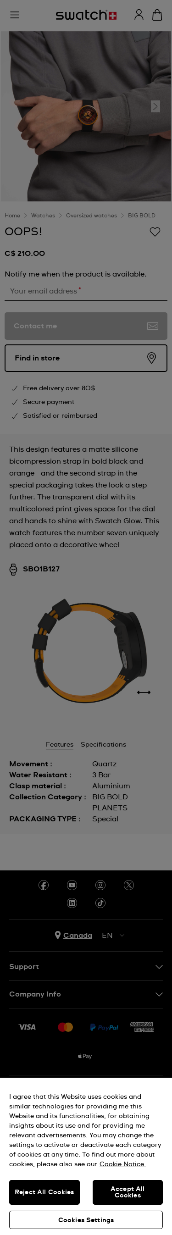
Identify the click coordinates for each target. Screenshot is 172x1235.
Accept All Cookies (127, 1192)
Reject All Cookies (44, 1192)
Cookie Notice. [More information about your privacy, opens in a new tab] (123, 1164)
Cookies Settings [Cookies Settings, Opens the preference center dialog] (86, 1220)
